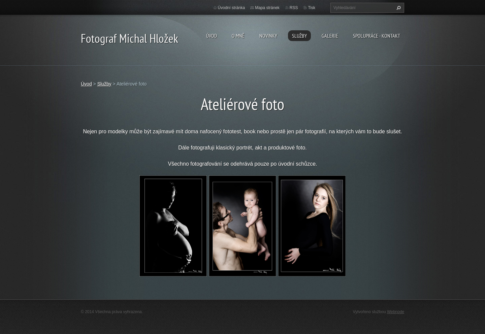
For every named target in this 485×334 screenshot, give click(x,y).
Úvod (211, 35)
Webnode (395, 311)
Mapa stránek (267, 7)
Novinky (268, 35)
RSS (294, 7)
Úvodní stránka (231, 7)
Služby (299, 35)
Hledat (398, 8)
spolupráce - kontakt (376, 35)
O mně (238, 35)
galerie (330, 35)
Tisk (311, 7)
